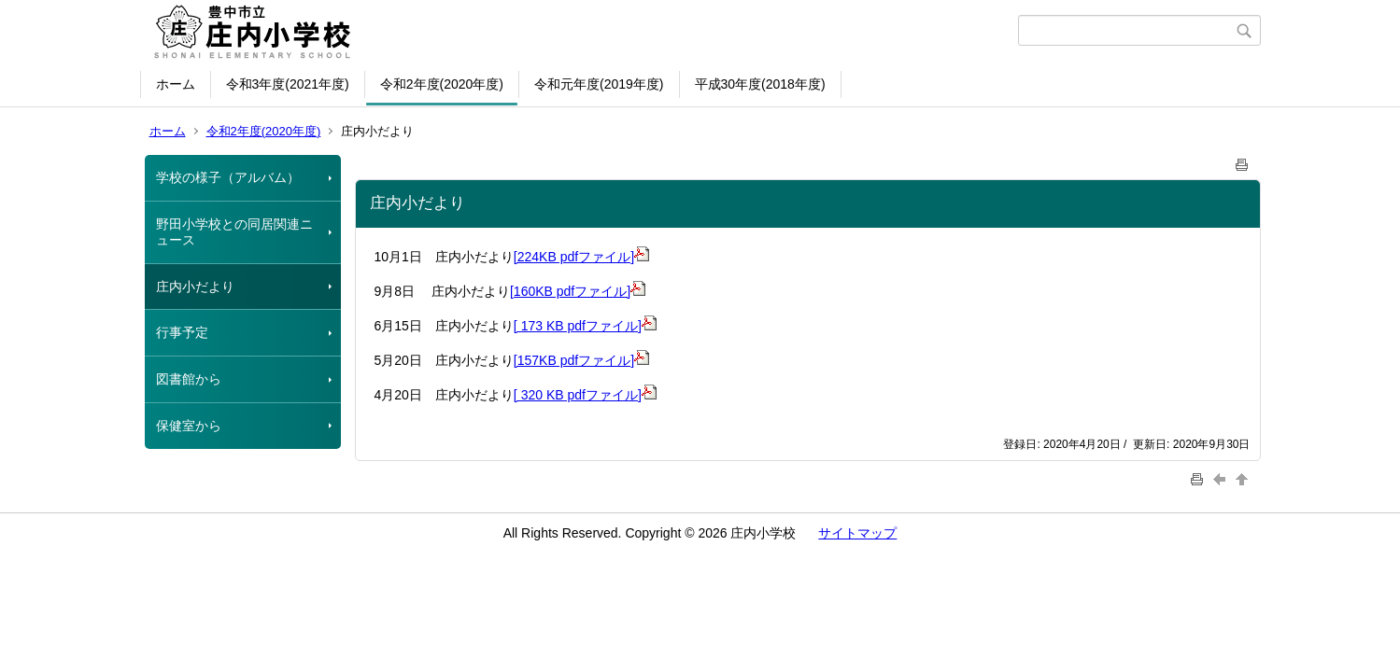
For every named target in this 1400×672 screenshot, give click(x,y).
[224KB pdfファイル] (581, 256)
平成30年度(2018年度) (760, 84)
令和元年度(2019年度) (598, 84)
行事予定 (182, 332)
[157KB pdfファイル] (581, 360)
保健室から (188, 425)
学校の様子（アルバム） (228, 177)
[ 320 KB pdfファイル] (578, 394)
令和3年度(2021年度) (287, 84)
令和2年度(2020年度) (441, 84)
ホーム (175, 84)
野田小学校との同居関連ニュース (234, 232)
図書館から (188, 378)
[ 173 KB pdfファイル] (578, 325)
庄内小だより (195, 286)
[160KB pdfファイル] (577, 291)
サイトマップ (857, 532)
